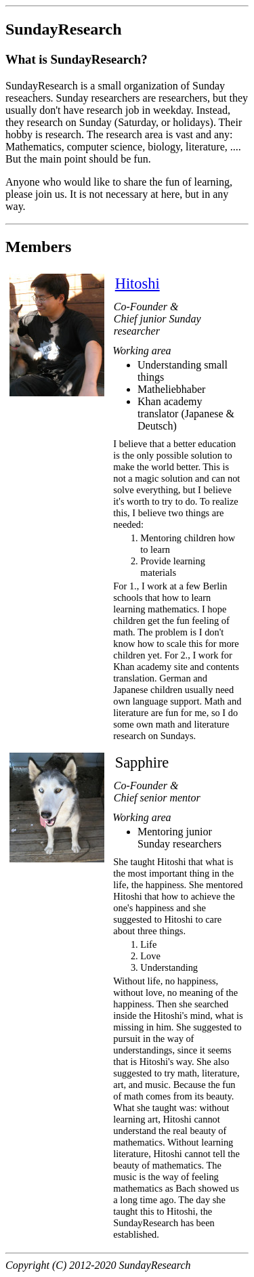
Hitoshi (137, 283)
